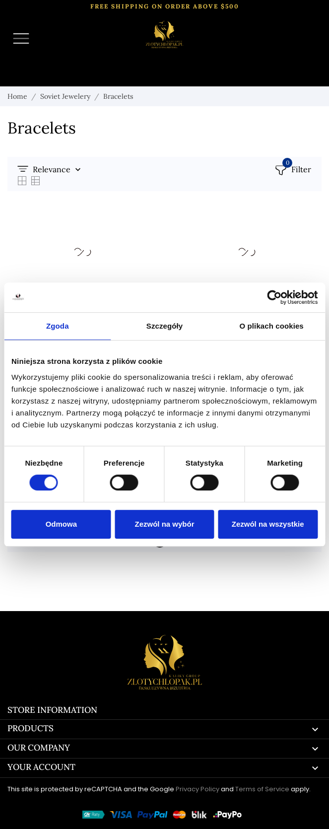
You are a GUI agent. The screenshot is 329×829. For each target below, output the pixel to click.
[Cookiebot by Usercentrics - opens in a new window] (274, 297)
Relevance (51, 169)
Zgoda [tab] (57, 326)
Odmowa (61, 524)
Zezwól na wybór (164, 524)
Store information (52, 709)
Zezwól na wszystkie (268, 524)
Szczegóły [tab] (164, 326)
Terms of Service (262, 789)
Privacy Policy (197, 789)
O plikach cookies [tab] (272, 326)
